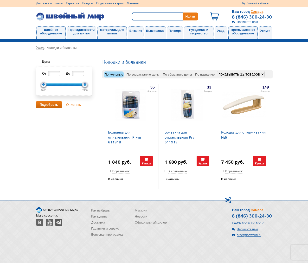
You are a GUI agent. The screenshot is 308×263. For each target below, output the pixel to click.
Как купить (99, 216)
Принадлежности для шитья (82, 31)
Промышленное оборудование (243, 31)
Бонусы (87, 3)
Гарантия (72, 3)
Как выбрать (100, 210)
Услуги (265, 30)
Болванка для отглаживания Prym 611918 (124, 136)
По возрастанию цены (143, 74)
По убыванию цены (177, 74)
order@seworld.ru (249, 235)
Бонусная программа (107, 234)
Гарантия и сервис (105, 228)
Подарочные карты (109, 3)
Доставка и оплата (49, 3)
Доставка (98, 222)
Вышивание (155, 30)
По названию (205, 74)
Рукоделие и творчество (198, 31)
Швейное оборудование (51, 31)
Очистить (73, 105)
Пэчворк (174, 30)
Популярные (113, 74)
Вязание (135, 30)
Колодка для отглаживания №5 (243, 134)
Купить (146, 163)
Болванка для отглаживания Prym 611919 (181, 136)
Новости (141, 216)
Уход (221, 30)
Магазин (133, 3)
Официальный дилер (151, 222)
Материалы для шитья (112, 31)
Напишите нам (247, 22)
